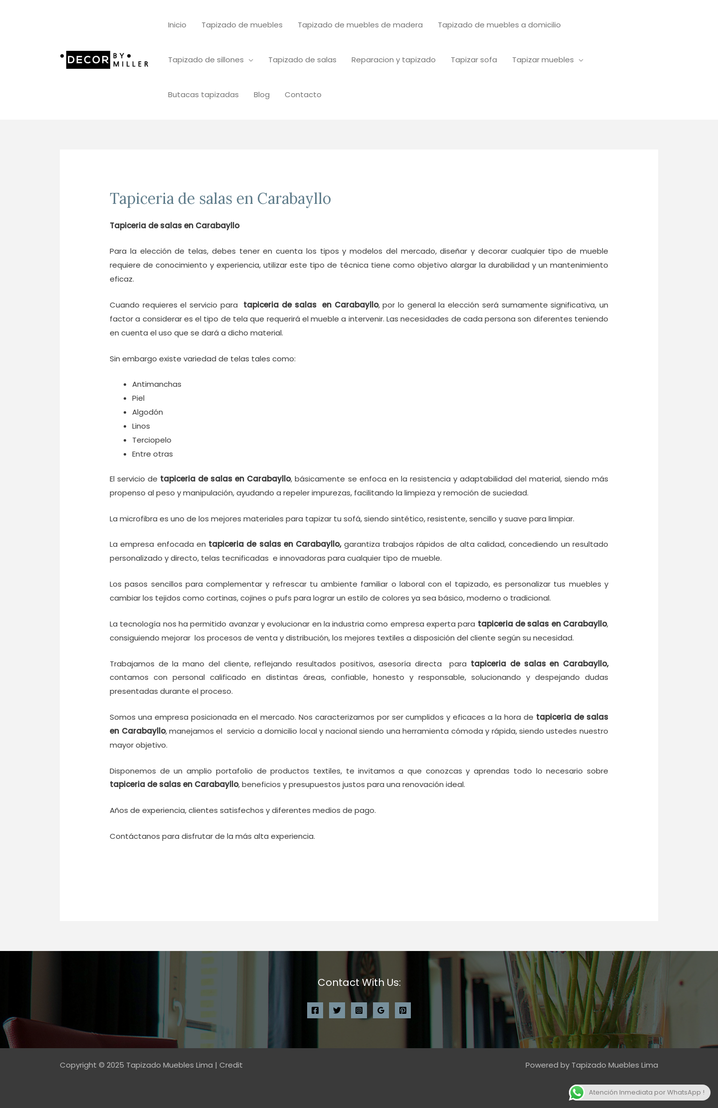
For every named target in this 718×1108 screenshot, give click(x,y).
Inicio (177, 24)
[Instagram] (359, 1010)
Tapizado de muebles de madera (360, 24)
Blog (262, 94)
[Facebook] (315, 1010)
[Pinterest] (403, 1010)
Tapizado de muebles (242, 24)
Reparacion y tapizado (394, 59)
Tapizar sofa (474, 59)
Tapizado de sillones (206, 59)
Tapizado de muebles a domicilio (499, 24)
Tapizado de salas (302, 59)
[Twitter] (337, 1010)
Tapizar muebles (543, 59)
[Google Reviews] (381, 1010)
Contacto (303, 94)
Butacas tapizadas (203, 94)
